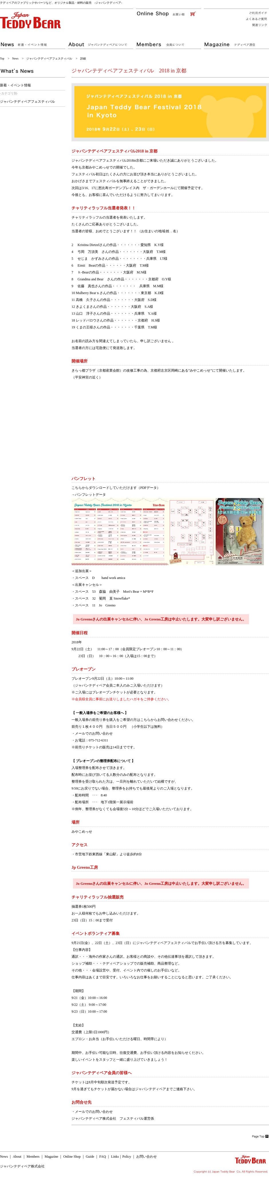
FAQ (102, 1157)
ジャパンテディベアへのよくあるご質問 (254, 19)
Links (115, 1157)
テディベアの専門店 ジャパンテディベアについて (101, 42)
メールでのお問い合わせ (94, 733)
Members (33, 1157)
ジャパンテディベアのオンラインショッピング (169, 14)
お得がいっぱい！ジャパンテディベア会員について (169, 42)
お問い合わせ (146, 1157)
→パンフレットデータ (89, 495)
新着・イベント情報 (15, 85)
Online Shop (71, 1157)
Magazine (51, 1157)
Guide (90, 1157)
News (15, 58)
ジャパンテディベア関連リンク (254, 25)
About (17, 1157)
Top (2, 58)
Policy (126, 1157)
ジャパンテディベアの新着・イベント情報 (33, 42)
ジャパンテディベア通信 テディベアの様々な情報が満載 (236, 42)
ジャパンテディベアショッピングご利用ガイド (254, 12)
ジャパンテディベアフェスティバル (49, 58)
